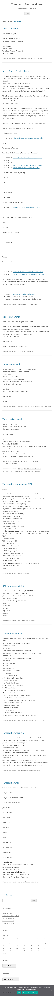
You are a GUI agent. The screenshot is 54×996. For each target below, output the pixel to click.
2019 (19, 406)
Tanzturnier (17, 471)
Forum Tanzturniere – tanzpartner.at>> (26, 168)
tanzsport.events (36, 406)
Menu (27, 13)
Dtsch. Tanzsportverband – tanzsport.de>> (27, 165)
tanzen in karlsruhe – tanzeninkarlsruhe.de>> (28, 274)
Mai (22, 406)
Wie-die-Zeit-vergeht (27, 58)
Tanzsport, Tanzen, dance (27, 4)
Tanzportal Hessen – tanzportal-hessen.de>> (28, 272)
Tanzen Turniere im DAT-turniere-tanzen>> (27, 158)
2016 (19, 573)
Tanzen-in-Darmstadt (12, 419)
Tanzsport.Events (10, 782)
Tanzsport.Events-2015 (13, 732)
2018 (19, 469)
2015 (19, 621)
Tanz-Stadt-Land (10, 28)
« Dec (4, 953)
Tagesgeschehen (23, 882)
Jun (22, 469)
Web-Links (24, 304)
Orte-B (23, 621)
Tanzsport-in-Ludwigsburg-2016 (17, 484)
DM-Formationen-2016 (13, 633)
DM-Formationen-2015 (13, 586)
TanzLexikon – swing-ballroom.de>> (25, 294)
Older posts (7, 895)
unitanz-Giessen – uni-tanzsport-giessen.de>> (28, 138)
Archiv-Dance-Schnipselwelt (15, 71)
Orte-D (26, 469)
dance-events (22, 351)
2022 (19, 58)
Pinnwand (31, 469)
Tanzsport (27, 406)
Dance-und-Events (11, 316)
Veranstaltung (25, 471)
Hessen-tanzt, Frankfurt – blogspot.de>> (26, 207)
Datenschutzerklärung (30, 993)
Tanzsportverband (11, 364)
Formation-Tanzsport (27, 720)
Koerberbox (17, 21)
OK (19, 993)
